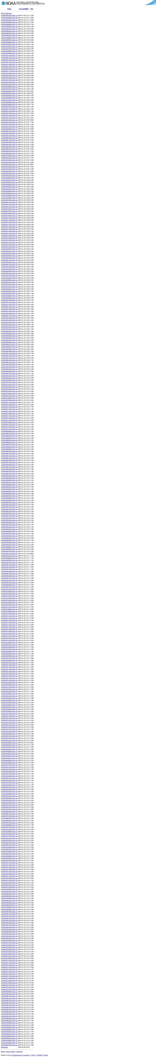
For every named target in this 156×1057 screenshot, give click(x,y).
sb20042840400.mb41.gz (9, 187)
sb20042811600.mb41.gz (9, 231)
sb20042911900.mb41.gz (9, 631)
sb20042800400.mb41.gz (9, 18)
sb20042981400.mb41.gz (9, 1003)
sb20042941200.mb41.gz (9, 838)
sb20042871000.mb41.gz (9, 816)
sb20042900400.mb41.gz (9, 540)
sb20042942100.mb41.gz (9, 787)
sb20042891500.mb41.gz (9, 511)
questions (19, 1051)
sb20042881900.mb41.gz (9, 471)
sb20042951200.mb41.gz (9, 865)
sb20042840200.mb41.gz (9, 182)
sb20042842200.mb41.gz (9, 276)
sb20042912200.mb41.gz (9, 638)
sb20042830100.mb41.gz (9, 89)
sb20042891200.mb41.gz (9, 507)
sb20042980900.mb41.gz (9, 992)
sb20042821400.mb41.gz (9, 64)
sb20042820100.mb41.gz (9, 251)
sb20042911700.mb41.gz (9, 627)
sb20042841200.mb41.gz (9, 204)
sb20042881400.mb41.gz (9, 460)
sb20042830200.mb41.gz (9, 91)
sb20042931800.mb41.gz (9, 731)
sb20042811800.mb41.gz (9, 236)
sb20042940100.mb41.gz (9, 745)
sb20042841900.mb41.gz (9, 269)
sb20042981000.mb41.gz (9, 994)
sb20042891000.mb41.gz (9, 502)
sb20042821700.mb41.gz (9, 71)
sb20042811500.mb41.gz (9, 229)
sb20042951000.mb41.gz (9, 860)
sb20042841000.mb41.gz (9, 200)
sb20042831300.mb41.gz (9, 113)
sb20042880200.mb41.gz (9, 436)
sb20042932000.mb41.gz (9, 734)
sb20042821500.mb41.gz (9, 67)
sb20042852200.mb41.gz (9, 327)
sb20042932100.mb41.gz (9, 736)
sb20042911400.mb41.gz (9, 622)
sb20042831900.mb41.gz (9, 127)
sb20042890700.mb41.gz (9, 496)
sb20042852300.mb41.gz (9, 329)
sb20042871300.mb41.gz (9, 407)
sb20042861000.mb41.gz (9, 351)
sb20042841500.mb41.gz (9, 260)
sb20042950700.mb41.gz (9, 849)
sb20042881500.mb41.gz (9, 462)
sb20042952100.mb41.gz (9, 885)
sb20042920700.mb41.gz (9, 658)
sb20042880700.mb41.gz (9, 445)
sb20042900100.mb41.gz (9, 533)
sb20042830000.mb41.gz (9, 87)
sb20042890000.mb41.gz (9, 480)
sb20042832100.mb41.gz (9, 805)
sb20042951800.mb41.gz (9, 878)
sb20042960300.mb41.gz (9, 896)
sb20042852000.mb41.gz (9, 322)
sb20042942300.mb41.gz (9, 791)
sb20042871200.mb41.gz (9, 404)
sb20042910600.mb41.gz (9, 605)
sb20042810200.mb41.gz (9, 160)
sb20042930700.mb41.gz (9, 707)
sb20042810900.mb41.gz (9, 215)
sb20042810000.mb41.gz (9, 155)
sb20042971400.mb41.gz (9, 969)
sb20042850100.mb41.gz (9, 282)
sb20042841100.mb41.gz (9, 202)
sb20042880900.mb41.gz (9, 449)
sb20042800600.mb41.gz (9, 22)
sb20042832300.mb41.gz (9, 175)
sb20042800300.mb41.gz (9, 15)
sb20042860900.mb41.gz (9, 349)
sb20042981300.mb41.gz (9, 1000)
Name (9, 9)
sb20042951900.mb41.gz (9, 880)
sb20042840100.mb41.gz (9, 180)
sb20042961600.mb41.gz (9, 923)
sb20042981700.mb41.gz (9, 1009)
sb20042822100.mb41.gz (9, 80)
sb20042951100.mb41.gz (9, 863)
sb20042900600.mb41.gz (9, 825)
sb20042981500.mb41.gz (9, 1005)
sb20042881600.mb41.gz (9, 465)
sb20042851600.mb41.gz (9, 313)
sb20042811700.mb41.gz (9, 233)
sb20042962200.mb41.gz (9, 936)
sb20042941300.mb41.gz (9, 769)
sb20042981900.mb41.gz (9, 1012)
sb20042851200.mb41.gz (9, 304)
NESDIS (40, 1055)
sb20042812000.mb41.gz (9, 240)
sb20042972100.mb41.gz (9, 985)
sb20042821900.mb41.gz (9, 75)
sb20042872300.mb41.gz (9, 429)
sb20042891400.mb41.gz (9, 509)
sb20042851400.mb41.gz (9, 309)
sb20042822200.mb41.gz (9, 82)
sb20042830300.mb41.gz (9, 93)
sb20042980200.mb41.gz (9, 31)
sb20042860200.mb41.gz (9, 333)
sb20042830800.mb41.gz (9, 102)
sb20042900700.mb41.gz (9, 556)
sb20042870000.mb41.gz (9, 380)
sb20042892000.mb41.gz (9, 522)
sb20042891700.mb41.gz (9, 516)
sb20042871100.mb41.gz (9, 402)
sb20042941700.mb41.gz (9, 778)
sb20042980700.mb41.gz (9, 40)
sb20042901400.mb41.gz (9, 571)
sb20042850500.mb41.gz (9, 291)
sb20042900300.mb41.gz (9, 538)
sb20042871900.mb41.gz (9, 420)
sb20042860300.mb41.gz (9, 336)
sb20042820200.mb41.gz (9, 253)
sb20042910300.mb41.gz (9, 598)
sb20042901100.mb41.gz (9, 565)
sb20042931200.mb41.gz (9, 718)
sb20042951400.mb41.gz (9, 869)
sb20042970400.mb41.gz (9, 949)
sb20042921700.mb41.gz (9, 678)
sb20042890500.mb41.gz (9, 491)
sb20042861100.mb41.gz (9, 353)
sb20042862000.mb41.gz (9, 371)
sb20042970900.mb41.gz (9, 958)
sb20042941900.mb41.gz (9, 783)
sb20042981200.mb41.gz (9, 998)
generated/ (4, 1047)
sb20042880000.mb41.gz (9, 431)
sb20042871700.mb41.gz (9, 416)
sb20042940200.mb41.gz (9, 747)
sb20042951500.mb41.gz (9, 871)
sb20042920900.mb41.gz (9, 831)
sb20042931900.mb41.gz (9, 836)
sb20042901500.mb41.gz (9, 573)
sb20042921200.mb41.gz (9, 667)
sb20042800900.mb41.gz (9, 549)
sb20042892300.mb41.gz (9, 529)
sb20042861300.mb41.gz (9, 358)
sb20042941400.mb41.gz (9, 771)
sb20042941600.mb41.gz (9, 776)
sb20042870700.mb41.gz (9, 396)
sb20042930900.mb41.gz (9, 711)
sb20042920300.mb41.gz (9, 649)
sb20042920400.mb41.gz (9, 651)
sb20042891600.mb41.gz (9, 513)
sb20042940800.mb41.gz (9, 760)
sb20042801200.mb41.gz (9, 164)
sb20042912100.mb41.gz (9, 636)
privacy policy (10, 1051)
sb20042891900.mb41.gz (9, 520)
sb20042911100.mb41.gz (9, 616)
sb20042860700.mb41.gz (9, 344)
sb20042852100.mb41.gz (9, 324)
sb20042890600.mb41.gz (9, 493)
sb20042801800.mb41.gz (9, 142)
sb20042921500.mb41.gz (9, 674)
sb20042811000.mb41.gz (9, 218)
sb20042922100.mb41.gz (9, 687)
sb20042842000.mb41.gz (9, 271)
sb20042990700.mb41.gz (9, 1038)
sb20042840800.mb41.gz (9, 195)
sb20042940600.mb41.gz (9, 756)
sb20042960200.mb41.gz (9, 894)
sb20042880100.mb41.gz (9, 433)
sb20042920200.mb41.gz (9, 647)
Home (3, 1051)
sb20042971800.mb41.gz (9, 978)
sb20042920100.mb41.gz (9, 645)
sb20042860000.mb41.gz (9, 811)
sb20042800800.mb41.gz (9, 547)
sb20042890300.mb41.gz (9, 487)
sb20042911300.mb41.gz (9, 620)
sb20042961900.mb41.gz (9, 929)
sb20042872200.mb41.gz (9, 427)
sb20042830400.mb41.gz (9, 44)
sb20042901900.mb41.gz (9, 582)
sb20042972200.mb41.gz (9, 987)
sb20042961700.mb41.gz (9, 925)
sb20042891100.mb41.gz (9, 505)
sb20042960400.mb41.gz (9, 898)
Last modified (24, 9)
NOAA (33, 1055)
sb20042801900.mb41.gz (9, 144)
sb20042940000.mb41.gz (9, 742)
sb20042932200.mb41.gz (9, 738)
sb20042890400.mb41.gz (9, 489)
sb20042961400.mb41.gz (9, 920)
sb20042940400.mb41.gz (9, 751)
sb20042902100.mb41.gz (9, 587)
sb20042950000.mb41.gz (9, 794)
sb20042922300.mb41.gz (9, 691)
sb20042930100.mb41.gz (9, 696)
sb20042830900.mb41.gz (9, 104)
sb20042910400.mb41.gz (9, 600)
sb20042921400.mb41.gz (9, 671)
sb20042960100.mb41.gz (9, 891)
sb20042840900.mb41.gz (9, 198)
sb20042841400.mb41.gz (9, 807)
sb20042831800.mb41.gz (9, 124)
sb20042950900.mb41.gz (9, 858)
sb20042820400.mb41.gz (9, 258)
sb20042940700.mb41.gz (9, 758)
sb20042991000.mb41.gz (9, 1045)
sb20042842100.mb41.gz (9, 273)
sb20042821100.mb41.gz (9, 58)
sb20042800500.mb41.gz (9, 20)
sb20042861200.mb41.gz (9, 356)
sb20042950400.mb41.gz (9, 803)
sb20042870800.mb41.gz (9, 398)
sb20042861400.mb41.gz (9, 360)
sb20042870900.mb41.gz (9, 400)
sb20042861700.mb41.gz (9, 814)
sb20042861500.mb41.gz (9, 362)
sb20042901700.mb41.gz (9, 578)
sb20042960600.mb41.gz (9, 903)
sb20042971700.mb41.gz (9, 976)
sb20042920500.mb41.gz (9, 654)
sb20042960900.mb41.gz (9, 909)
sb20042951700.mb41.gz (9, 876)
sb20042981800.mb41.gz (9, 854)
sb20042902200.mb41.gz (9, 589)
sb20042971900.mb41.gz (9, 980)
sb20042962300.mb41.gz (9, 938)
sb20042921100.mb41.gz (9, 665)
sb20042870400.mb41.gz (9, 389)
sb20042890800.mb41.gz (9, 498)
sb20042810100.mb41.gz (9, 158)
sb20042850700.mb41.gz (9, 809)
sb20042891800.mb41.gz (9, 518)
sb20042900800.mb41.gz (9, 558)
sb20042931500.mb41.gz (9, 725)
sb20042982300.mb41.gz (9, 1020)
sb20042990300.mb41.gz (9, 1029)
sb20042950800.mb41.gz (9, 856)
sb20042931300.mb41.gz (9, 720)
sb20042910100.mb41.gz (9, 593)
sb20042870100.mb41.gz (9, 382)
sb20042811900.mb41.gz (9, 238)
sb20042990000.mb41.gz (9, 1023)
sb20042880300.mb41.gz (9, 818)
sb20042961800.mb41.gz (9, 927)
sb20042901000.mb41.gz (9, 562)
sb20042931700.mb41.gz (9, 729)
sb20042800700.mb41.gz (9, 545)
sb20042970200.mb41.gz (9, 945)
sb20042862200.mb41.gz (9, 376)
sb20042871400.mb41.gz (9, 409)
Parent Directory (6, 13)
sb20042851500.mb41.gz (9, 311)
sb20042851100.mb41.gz (9, 302)
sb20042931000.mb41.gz (9, 714)
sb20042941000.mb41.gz (9, 765)
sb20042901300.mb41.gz (9, 569)
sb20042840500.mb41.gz (9, 189)
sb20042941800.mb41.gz (9, 780)
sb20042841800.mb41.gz (9, 267)
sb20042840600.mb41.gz (9, 191)
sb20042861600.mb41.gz (9, 364)
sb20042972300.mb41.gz (9, 989)
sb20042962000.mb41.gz (9, 931)
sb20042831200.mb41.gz (9, 111)
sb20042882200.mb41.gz (9, 476)
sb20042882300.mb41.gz (9, 478)
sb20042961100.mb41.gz (9, 914)
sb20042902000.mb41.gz (9, 585)
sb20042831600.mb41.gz (9, 120)
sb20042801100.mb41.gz (9, 553)
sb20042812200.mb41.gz (9, 244)
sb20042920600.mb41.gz (9, 656)
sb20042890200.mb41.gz (9, 485)
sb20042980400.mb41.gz (9, 24)
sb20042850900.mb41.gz (9, 298)
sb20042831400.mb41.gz (9, 115)
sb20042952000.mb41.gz (9, 883)
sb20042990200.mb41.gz (9, 1027)
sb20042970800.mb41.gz (9, 851)
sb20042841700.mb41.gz (9, 264)
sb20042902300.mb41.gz (9, 827)
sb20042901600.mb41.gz (9, 576)
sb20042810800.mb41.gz (9, 213)
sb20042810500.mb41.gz (9, 169)
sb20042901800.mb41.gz (9, 580)
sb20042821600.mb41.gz (9, 69)
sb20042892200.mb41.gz (9, 527)
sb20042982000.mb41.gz (9, 1014)
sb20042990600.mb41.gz (9, 1036)
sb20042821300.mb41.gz (9, 62)
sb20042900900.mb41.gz (9, 560)
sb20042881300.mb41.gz (9, 458)
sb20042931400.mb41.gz (9, 722)
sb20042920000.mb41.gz (9, 642)
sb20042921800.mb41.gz (9, 680)
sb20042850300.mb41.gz (9, 287)
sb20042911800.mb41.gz (9, 629)
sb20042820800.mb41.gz (9, 51)
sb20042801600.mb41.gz (9, 138)
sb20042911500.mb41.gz (9, 625)
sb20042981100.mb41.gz (9, 996)
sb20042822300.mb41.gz (9, 84)
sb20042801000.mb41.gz (9, 551)
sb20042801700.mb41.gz (9, 140)
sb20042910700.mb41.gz (9, 607)
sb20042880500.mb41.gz (9, 440)
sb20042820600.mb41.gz (9, 47)
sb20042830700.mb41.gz (9, 100)
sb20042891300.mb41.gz (9, 823)
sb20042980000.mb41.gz (9, 26)
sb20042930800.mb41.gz (9, 709)
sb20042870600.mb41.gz (9, 393)
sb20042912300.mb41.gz (9, 640)
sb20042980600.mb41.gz (9, 38)
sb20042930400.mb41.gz (9, 700)
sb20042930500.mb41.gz (9, 702)
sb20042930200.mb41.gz (9, 834)
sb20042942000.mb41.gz (9, 785)
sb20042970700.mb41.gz (9, 956)
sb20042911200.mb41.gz (9, 618)
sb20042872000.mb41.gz (9, 422)
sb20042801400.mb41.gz (9, 133)
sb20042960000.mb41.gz (9, 889)
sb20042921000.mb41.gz (9, 662)
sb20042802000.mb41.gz (9, 147)
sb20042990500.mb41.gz (9, 1034)
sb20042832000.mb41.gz (9, 129)
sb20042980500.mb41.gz (9, 35)
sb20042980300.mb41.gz (9, 33)
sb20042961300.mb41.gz (9, 918)
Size (31, 9)
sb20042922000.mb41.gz (9, 685)
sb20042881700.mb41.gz (9, 467)
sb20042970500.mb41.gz (9, 951)
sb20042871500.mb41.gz (9, 411)
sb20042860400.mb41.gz (9, 338)
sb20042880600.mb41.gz (9, 442)
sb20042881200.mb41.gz (9, 456)
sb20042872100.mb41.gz (9, 425)
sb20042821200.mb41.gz (9, 60)
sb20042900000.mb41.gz (9, 531)
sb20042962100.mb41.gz (9, 934)
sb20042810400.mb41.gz (9, 167)
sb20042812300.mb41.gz (9, 247)
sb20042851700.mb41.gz (9, 316)
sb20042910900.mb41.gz (9, 611)
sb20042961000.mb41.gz (9, 911)
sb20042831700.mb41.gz (9, 122)
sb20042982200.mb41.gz (9, 1018)
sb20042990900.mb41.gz (9, 1043)
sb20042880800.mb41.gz (9, 447)
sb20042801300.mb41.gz (9, 131)
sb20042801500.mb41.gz (9, 135)
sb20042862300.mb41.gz (9, 378)
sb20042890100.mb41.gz (9, 482)
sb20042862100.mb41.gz (9, 373)
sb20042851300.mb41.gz (9, 307)
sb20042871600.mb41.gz (9, 413)
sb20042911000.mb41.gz (9, 614)
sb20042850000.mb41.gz (9, 280)
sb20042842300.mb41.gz (9, 278)
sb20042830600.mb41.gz (9, 98)
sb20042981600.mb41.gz (9, 1007)
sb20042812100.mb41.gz (9, 242)
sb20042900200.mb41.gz (9, 536)
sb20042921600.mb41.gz (9, 676)
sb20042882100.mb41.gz (9, 473)
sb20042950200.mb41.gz (9, 798)
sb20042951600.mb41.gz (9, 874)
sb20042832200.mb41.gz (9, 173)
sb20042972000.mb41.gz (9, 983)
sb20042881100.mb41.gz (9, 453)
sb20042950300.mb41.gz (9, 800)
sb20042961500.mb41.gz (9, 845)
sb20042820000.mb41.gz (9, 249)
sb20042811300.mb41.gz (9, 224)
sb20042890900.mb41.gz (9, 500)
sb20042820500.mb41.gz (9, 171)
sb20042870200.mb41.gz (9, 384)
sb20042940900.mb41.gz (9, 762)
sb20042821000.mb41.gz (9, 55)
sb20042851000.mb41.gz (9, 300)
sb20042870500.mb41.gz (9, 391)
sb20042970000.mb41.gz (9, 940)
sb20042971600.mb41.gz (9, 974)
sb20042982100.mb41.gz (9, 1016)
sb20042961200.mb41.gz (9, 916)
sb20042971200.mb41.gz (9, 965)
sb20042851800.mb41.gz (9, 318)
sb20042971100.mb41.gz (9, 963)
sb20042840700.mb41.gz (9, 193)
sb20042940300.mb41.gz (9, 749)
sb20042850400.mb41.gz (9, 289)
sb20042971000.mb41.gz (9, 960)
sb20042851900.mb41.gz (9, 320)
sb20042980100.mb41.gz (9, 29)
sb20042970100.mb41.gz (9, 943)
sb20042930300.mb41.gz (9, 698)
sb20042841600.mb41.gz (9, 262)
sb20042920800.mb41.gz (9, 660)
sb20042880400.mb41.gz (9, 438)
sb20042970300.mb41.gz (9, 947)
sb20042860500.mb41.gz (9, 340)
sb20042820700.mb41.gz (9, 49)
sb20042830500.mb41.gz (9, 95)
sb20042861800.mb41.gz (9, 367)
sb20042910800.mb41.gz (9, 609)
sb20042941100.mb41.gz (9, 767)
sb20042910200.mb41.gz (9, 596)
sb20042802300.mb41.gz (9, 153)
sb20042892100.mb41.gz (9, 525)
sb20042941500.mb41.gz (9, 774)
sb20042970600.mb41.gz (9, 954)
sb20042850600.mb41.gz (9, 293)
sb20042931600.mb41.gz (9, 727)
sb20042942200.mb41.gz (9, 789)
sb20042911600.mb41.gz (9, 829)
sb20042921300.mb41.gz (9, 669)
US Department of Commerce (20, 1055)
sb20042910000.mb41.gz (9, 591)
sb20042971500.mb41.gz (9, 972)
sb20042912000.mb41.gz (9, 634)
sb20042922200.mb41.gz (9, 689)
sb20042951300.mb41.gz (9, 867)
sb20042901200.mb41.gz (9, 567)
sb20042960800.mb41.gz (9, 907)
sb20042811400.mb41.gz (9, 227)
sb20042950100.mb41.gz (9, 796)
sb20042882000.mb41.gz (9, 820)
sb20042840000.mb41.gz (9, 178)
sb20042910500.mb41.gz (9, 602)
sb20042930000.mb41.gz (9, 694)
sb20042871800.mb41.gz (9, 418)
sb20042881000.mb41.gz (9, 451)
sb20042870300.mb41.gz (9, 387)
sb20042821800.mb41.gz (9, 73)
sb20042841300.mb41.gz (9, 207)
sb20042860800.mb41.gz (9, 347)
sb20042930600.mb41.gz (9, 705)
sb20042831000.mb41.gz (9, 107)
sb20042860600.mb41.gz (9, 342)
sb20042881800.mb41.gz (9, 469)
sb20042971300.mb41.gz (9, 967)
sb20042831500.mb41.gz (9, 118)
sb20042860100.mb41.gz (9, 331)
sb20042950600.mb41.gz (9, 847)
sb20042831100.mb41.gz (9, 109)
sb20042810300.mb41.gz (9, 162)
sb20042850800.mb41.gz (9, 296)
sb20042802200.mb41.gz (9, 151)
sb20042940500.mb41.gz (9, 754)
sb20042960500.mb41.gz (9, 900)
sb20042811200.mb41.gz (9, 222)
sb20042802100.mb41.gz (9, 149)
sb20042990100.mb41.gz (9, 1025)
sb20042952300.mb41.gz (9, 887)
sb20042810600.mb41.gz (9, 209)
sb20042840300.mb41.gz (9, 184)
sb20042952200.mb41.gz (9, 843)
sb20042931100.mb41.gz (9, 716)
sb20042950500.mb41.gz (9, 840)
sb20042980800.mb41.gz (9, 42)
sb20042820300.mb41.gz (9, 256)
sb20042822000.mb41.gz (9, 78)
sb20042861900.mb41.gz (9, 369)
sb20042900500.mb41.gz (9, 542)
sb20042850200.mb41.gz (9, 284)
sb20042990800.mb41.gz (9, 1040)
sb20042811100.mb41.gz (9, 220)
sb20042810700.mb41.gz (9, 211)
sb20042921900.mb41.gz (9, 682)
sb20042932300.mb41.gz (9, 740)
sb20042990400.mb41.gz (9, 1032)
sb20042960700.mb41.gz (9, 905)
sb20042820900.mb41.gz (9, 53)
